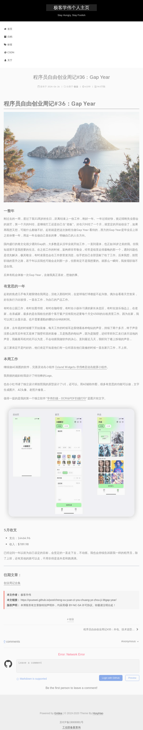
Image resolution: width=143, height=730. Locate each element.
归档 (8, 36)
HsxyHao (98, 713)
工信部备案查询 (71, 727)
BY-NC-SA (73, 604)
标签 (8, 44)
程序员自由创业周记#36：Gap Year (71, 76)
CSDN (9, 52)
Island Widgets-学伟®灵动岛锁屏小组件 (81, 366)
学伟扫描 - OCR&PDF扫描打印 (66, 397)
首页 (8, 29)
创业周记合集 (12, 581)
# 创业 (70, 618)
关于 (8, 60)
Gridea (58, 713)
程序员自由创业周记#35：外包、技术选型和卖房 (109, 628)
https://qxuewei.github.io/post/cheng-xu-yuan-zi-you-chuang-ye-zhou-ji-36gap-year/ (68, 598)
